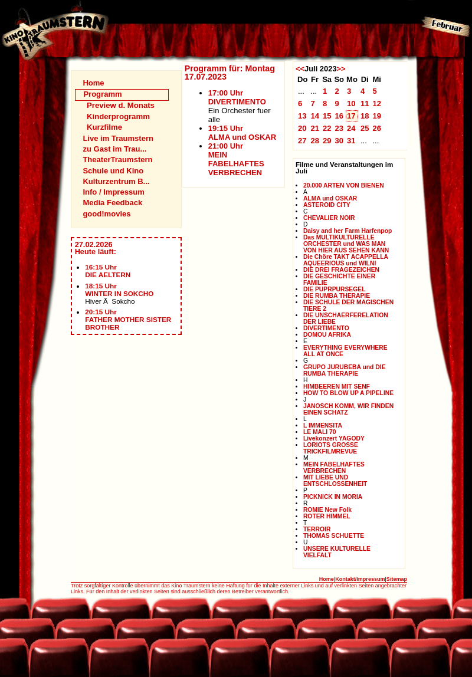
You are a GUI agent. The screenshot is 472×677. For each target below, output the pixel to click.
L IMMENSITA (322, 425)
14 (314, 115)
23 (339, 128)
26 (376, 128)
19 (376, 115)
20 (302, 128)
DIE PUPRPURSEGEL (334, 289)
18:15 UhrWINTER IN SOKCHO (119, 289)
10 (351, 103)
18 (364, 115)
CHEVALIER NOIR (329, 218)
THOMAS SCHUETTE (333, 536)
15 (327, 115)
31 (351, 140)
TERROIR (316, 529)
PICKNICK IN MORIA (332, 497)
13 (302, 115)
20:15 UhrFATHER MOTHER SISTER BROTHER (128, 319)
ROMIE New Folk (327, 510)
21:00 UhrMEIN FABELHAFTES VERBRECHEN (236, 159)
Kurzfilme (104, 127)
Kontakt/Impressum (360, 579)
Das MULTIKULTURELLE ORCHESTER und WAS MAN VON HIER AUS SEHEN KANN (346, 244)
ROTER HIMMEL (326, 516)
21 (314, 128)
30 (339, 140)
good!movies (106, 213)
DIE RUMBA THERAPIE (336, 296)
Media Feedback (112, 202)
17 (351, 115)
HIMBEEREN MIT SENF (336, 386)
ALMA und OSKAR (330, 198)
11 (364, 103)
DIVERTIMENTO (326, 328)
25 (364, 128)
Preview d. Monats (121, 105)
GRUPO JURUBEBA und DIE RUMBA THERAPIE (344, 370)
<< (300, 68)
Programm (102, 94)
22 (327, 128)
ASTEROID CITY (326, 205)
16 (339, 115)
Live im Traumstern (118, 138)
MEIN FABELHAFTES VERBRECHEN (334, 467)
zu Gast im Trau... (114, 148)
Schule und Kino (113, 170)
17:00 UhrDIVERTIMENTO (237, 97)
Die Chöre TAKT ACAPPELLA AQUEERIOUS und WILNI (345, 260)
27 (302, 140)
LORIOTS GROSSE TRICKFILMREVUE (330, 448)
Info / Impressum (113, 192)
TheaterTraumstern (117, 159)
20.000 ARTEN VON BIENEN (343, 185)
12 (376, 103)
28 (314, 140)
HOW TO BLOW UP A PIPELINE (348, 393)
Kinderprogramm (118, 116)
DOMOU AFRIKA (327, 334)
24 (351, 128)
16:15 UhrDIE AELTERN (107, 270)
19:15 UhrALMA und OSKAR (242, 133)
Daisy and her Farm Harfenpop (347, 231)
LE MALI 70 (319, 432)
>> (341, 68)
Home (93, 82)
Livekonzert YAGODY (334, 438)
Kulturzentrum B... (116, 181)
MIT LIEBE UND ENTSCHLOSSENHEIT (335, 480)
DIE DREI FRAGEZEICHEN (341, 270)
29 (327, 140)
